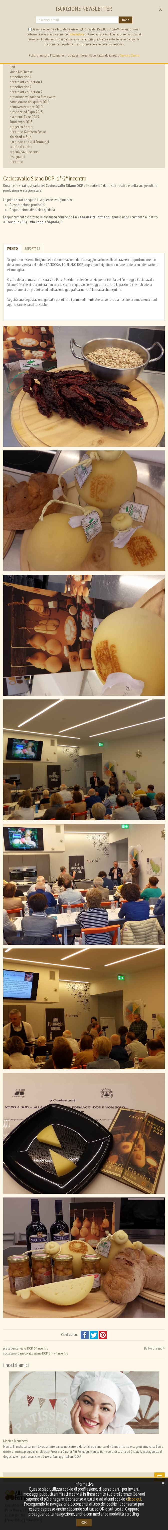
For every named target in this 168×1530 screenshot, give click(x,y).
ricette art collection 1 (26, 82)
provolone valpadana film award (32, 96)
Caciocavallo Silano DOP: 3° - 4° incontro (43, 1353)
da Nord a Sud (20, 136)
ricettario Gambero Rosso (28, 131)
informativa (77, 34)
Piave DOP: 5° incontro (34, 1348)
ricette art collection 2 (26, 91)
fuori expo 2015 (21, 121)
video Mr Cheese (21, 72)
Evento (12, 248)
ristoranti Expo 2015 (24, 116)
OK (84, 1522)
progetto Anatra (21, 126)
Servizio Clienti (129, 55)
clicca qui (133, 1499)
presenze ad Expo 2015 (26, 111)
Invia (125, 20)
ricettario (16, 161)
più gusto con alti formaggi (29, 141)
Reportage (32, 248)
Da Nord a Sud (153, 1348)
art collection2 (20, 86)
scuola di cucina (21, 146)
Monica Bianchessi (15, 1440)
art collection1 (20, 77)
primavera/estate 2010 (26, 106)
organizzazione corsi (24, 151)
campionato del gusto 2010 (29, 101)
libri (12, 67)
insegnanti (17, 156)
